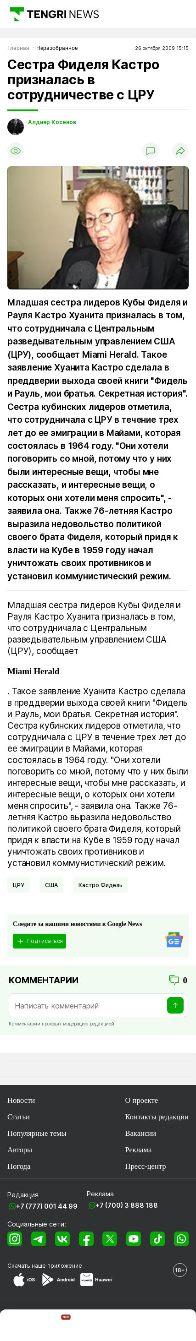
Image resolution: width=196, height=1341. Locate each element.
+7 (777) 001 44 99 (47, 1206)
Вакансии (140, 1133)
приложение (64, 1265)
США (51, 885)
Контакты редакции (157, 1116)
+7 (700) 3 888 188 (126, 1205)
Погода (18, 1166)
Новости (21, 1100)
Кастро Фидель (100, 885)
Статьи (18, 1116)
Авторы (19, 1149)
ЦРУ (18, 885)
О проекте (141, 1100)
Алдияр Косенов (52, 122)
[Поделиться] (180, 150)
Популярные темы (37, 1133)
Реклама (138, 1149)
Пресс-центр (145, 1166)
